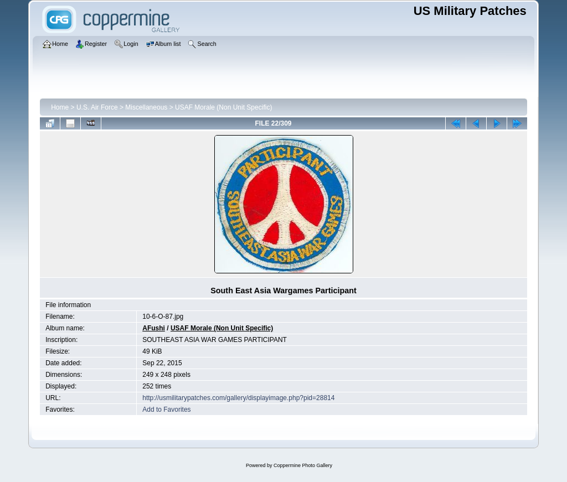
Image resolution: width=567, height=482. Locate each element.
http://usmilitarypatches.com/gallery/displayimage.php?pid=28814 (238, 398)
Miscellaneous (146, 107)
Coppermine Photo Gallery (303, 465)
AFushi (153, 328)
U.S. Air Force (97, 107)
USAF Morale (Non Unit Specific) (223, 107)
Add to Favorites (166, 409)
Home (60, 107)
